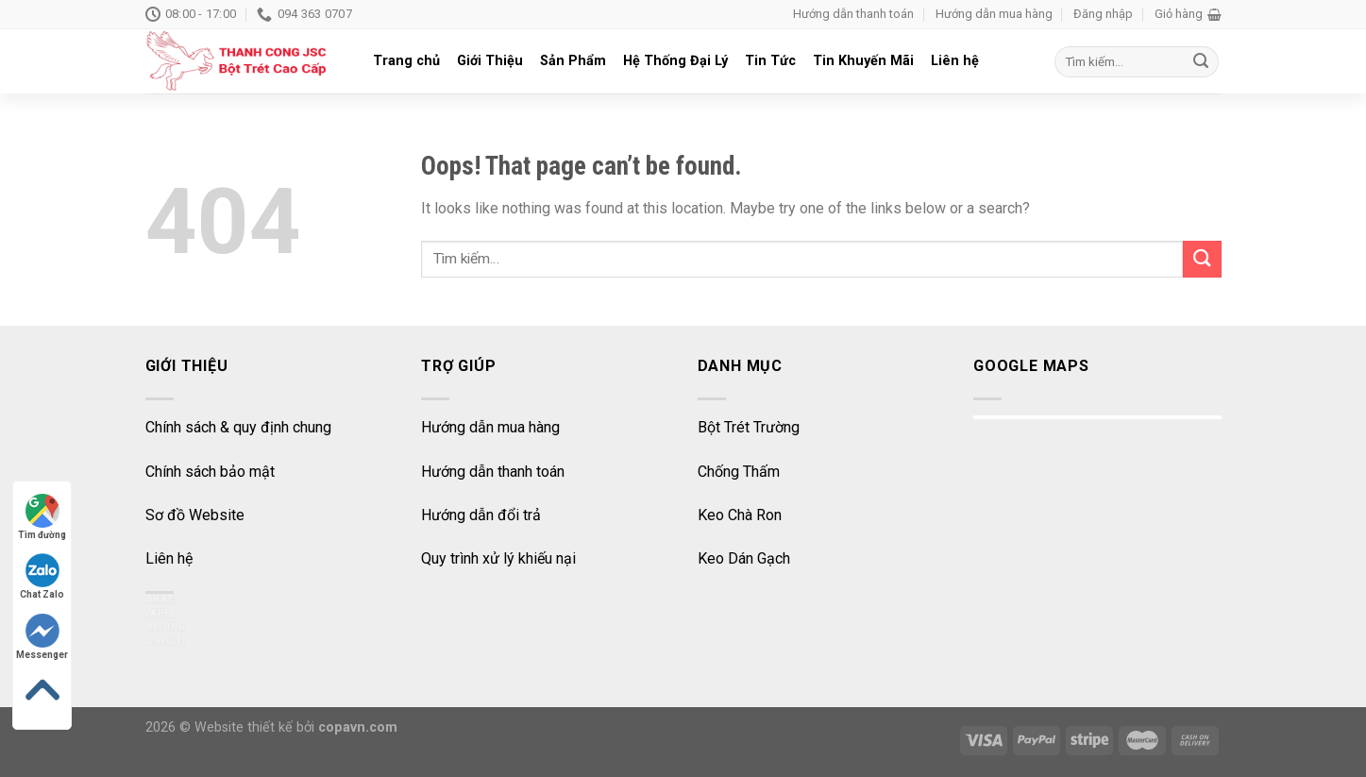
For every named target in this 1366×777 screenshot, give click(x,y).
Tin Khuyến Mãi (863, 61)
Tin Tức (770, 61)
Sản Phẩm (573, 61)
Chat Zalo (42, 576)
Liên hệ (955, 61)
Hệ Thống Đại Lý (675, 61)
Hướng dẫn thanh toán (853, 14)
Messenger (42, 637)
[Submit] (1202, 259)
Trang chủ (406, 61)
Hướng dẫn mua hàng (994, 14)
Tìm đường (42, 517)
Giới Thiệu (490, 61)
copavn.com (357, 727)
